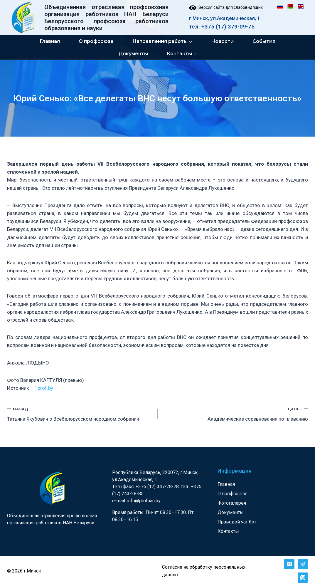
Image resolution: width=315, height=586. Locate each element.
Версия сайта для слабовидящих (226, 7)
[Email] (289, 564)
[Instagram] (303, 577)
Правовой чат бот (237, 522)
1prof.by (44, 388)
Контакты (228, 531)
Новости (222, 41)
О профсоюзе (96, 41)
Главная (50, 41)
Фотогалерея (232, 503)
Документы (133, 53)
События (263, 41)
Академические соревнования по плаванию (235, 413)
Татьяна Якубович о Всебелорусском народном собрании (80, 413)
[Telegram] (303, 564)
